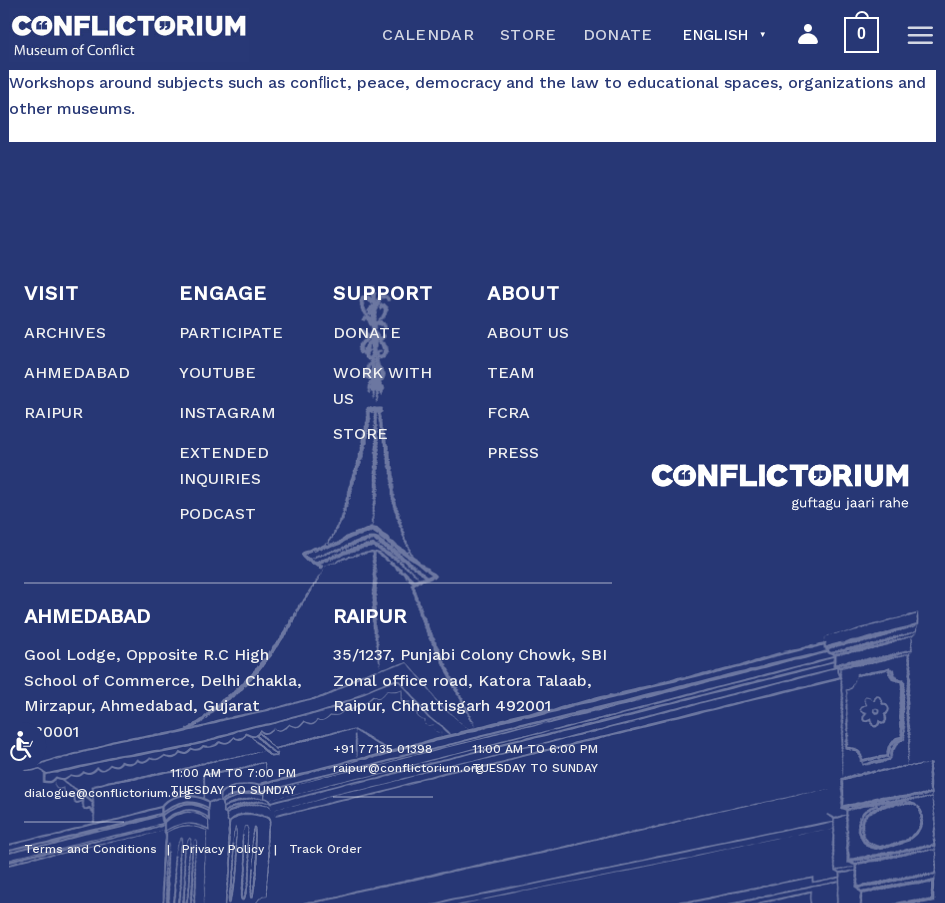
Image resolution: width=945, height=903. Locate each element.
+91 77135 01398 (383, 749)
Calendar (428, 34)
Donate (618, 34)
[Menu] (920, 35)
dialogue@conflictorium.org (107, 793)
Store (528, 34)
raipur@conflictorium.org (408, 768)
